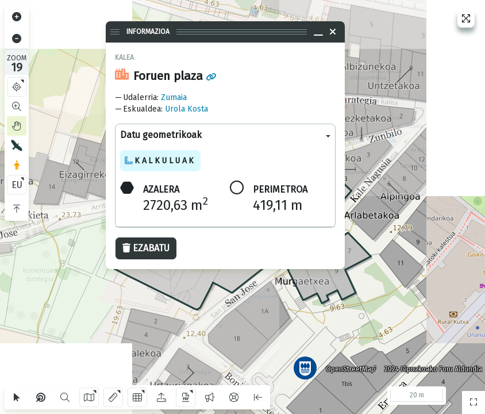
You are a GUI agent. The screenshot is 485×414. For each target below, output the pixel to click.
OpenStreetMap (346, 365)
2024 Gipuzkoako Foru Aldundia (429, 365)
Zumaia (174, 97)
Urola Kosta (186, 109)
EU (16, 184)
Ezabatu (146, 248)
